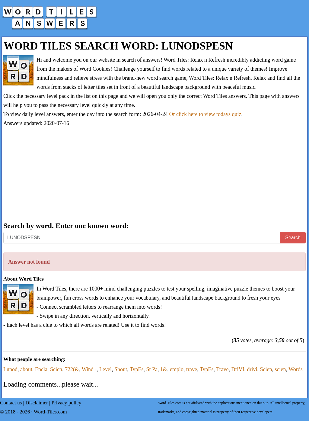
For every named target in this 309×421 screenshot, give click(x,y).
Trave (222, 369)
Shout (120, 369)
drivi (252, 369)
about (26, 369)
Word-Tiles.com (50, 412)
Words (295, 369)
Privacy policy (66, 403)
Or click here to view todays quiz (205, 114)
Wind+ (89, 369)
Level (105, 369)
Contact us (11, 403)
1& (163, 369)
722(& (72, 369)
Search (293, 237)
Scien (56, 369)
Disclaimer (36, 403)
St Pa (152, 369)
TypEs (137, 369)
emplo (176, 369)
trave (191, 369)
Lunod (10, 369)
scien (280, 369)
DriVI (237, 369)
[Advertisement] (154, 175)
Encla (41, 369)
